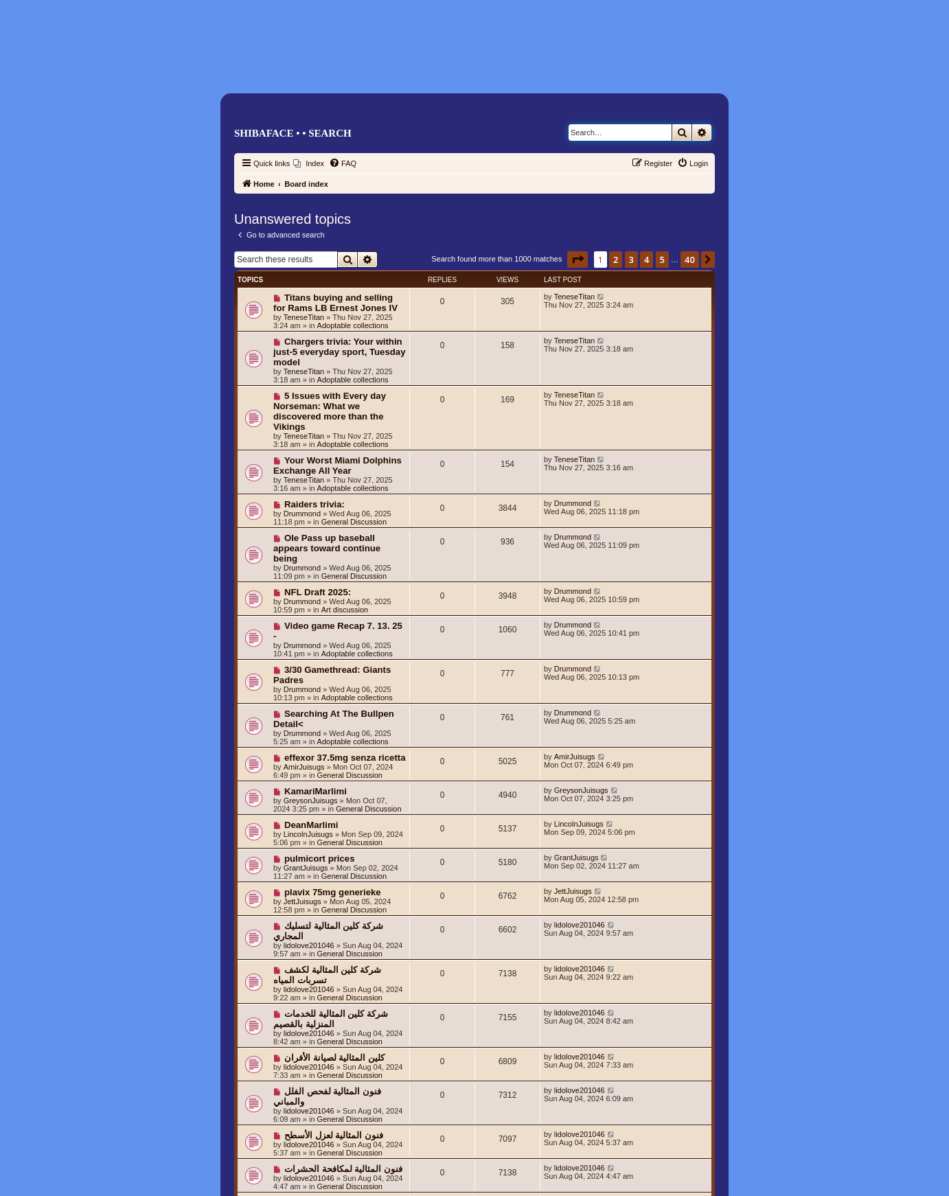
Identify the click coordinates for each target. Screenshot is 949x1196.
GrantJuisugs (306, 868)
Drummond (302, 513)
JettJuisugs (302, 901)
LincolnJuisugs (308, 834)
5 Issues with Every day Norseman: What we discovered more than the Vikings (329, 411)
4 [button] (646, 259)
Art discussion (344, 610)
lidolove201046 (309, 945)
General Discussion (354, 522)
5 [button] (662, 259)
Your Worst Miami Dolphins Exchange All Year (337, 465)
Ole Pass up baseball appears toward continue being (326, 548)
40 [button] (690, 259)
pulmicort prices (319, 858)
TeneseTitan (304, 317)
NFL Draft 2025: (317, 592)
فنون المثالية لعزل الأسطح (333, 1135)
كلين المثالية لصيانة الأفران (334, 1058)
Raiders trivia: (314, 504)
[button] (577, 259)
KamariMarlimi (315, 791)
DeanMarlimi (311, 825)
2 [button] (615, 259)
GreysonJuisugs (311, 800)
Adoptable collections (353, 325)
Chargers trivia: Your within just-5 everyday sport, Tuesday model (339, 351)
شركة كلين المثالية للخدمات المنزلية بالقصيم (330, 1019)
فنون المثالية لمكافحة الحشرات (343, 1169)
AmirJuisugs (304, 767)
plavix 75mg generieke (332, 892)
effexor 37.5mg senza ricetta (345, 757)
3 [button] (631, 259)
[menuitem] (308, 163)
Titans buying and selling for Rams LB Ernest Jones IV (335, 302)
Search (330, 133)
